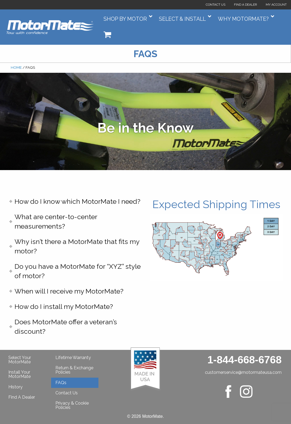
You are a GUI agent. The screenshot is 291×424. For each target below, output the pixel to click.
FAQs (60, 382)
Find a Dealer (245, 4)
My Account (276, 4)
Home (16, 67)
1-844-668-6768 (244, 360)
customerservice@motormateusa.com (243, 372)
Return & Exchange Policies (74, 370)
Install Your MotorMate (19, 374)
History (15, 386)
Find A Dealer (21, 397)
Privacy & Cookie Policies (72, 405)
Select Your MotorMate (19, 359)
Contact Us (215, 4)
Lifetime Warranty (73, 357)
